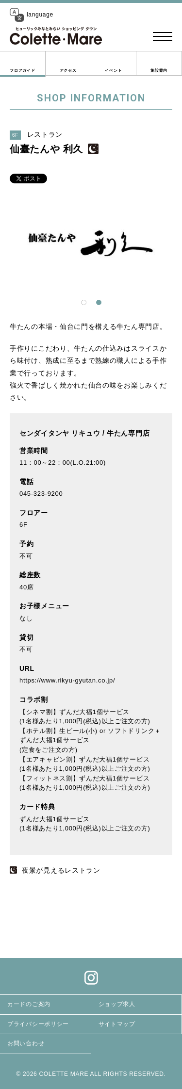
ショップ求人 (117, 1004)
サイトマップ (117, 1024)
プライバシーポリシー (38, 1024)
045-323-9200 (41, 493)
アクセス (68, 70)
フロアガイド (22, 70)
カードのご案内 (28, 1004)
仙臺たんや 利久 (46, 149)
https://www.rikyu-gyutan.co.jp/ (67, 680)
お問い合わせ (25, 1043)
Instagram (91, 977)
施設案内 (158, 70)
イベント (113, 70)
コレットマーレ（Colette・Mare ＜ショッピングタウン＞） (56, 36)
